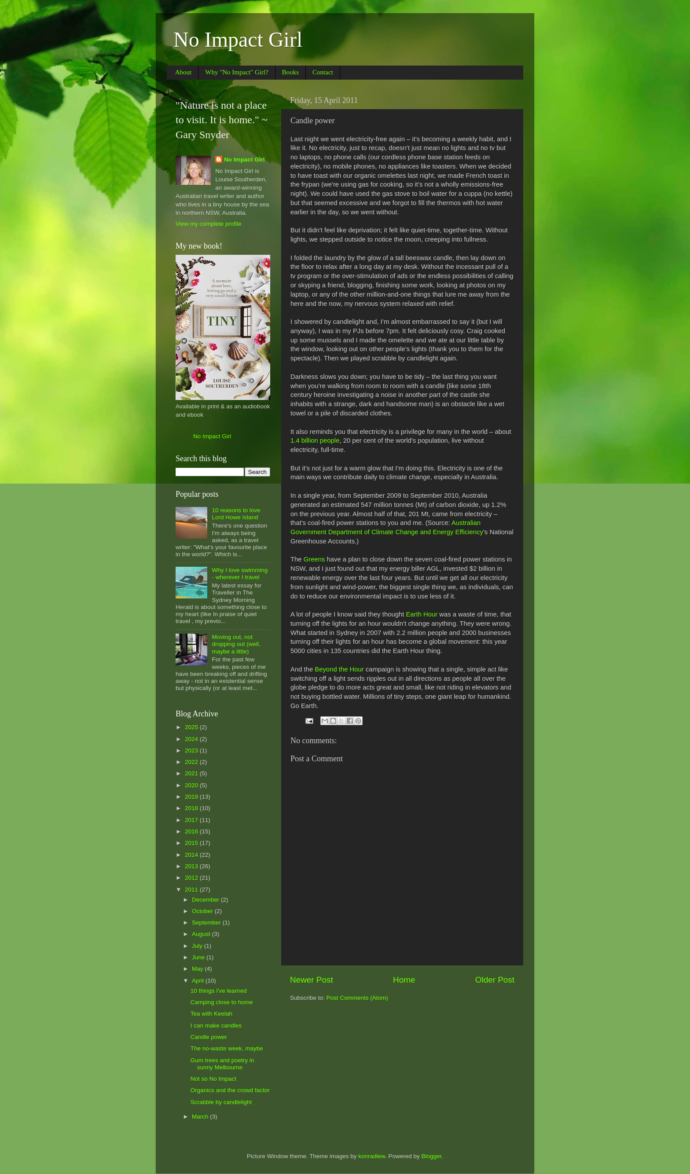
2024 (192, 739)
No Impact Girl (237, 39)
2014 (192, 854)
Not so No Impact (213, 1078)
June (199, 957)
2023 (192, 750)
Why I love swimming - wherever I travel (240, 573)
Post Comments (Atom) (357, 997)
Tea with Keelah (211, 1013)
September (207, 922)
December (206, 899)
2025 (192, 727)
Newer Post (311, 979)
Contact (322, 72)
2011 (192, 889)
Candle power (209, 1037)
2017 (192, 820)
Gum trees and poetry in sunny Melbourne (222, 1064)
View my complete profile (209, 223)
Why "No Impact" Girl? (236, 72)
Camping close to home (222, 1002)
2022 (192, 762)
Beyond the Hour (339, 669)
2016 (192, 831)
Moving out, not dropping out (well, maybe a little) (236, 644)
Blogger (432, 1156)
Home (404, 979)
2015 (192, 843)
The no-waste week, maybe (227, 1048)
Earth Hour (421, 614)
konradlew (371, 1156)
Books (290, 72)
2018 (192, 808)
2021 (192, 773)
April (199, 980)
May (198, 968)
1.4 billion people (314, 440)
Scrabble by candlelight (221, 1102)
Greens (314, 559)
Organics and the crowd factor (230, 1090)
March (201, 1116)
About (183, 72)
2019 (192, 796)
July (198, 946)
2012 (192, 877)
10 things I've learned (219, 990)
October (203, 911)
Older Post (494, 979)
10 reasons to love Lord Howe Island (236, 514)
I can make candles (216, 1025)
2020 (192, 785)
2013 (192, 866)
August (202, 934)
